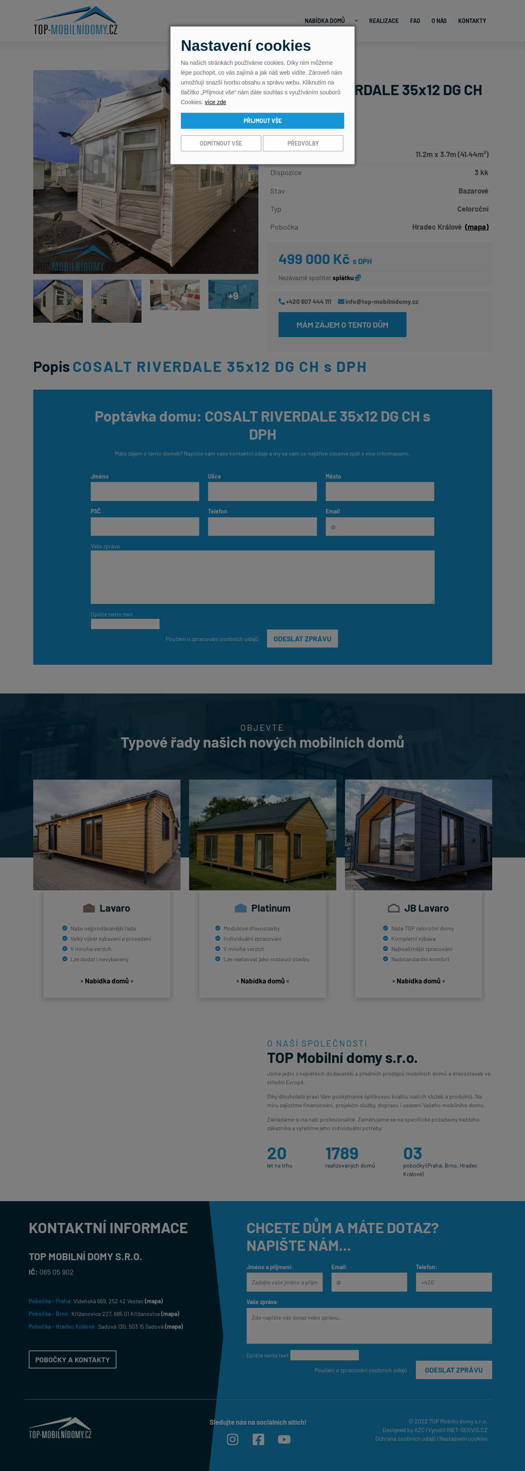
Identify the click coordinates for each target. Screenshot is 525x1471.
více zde (215, 102)
